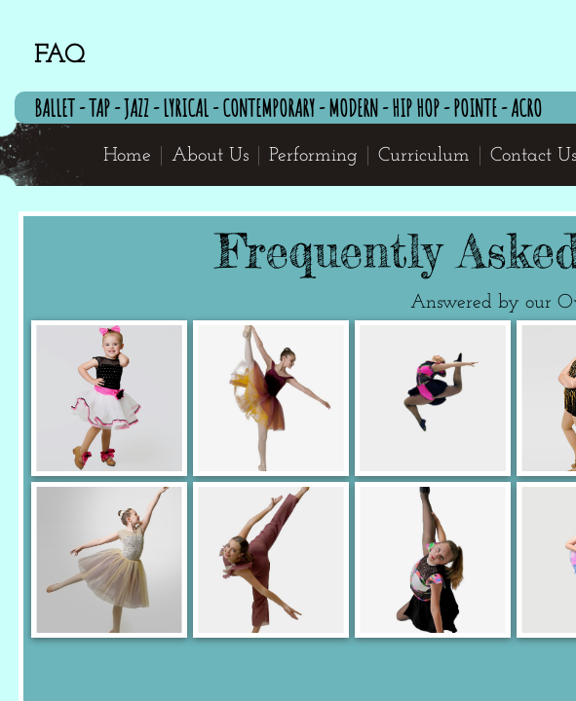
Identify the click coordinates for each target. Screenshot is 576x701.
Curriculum (424, 156)
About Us (210, 156)
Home (127, 156)
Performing (313, 156)
